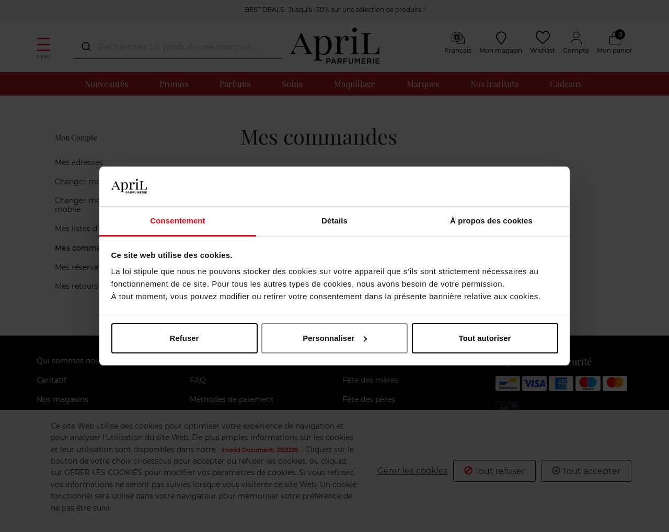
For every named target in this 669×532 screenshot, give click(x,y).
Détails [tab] (334, 220)
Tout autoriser (485, 338)
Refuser (184, 338)
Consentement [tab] (177, 220)
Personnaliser (335, 338)
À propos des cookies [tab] (491, 220)
